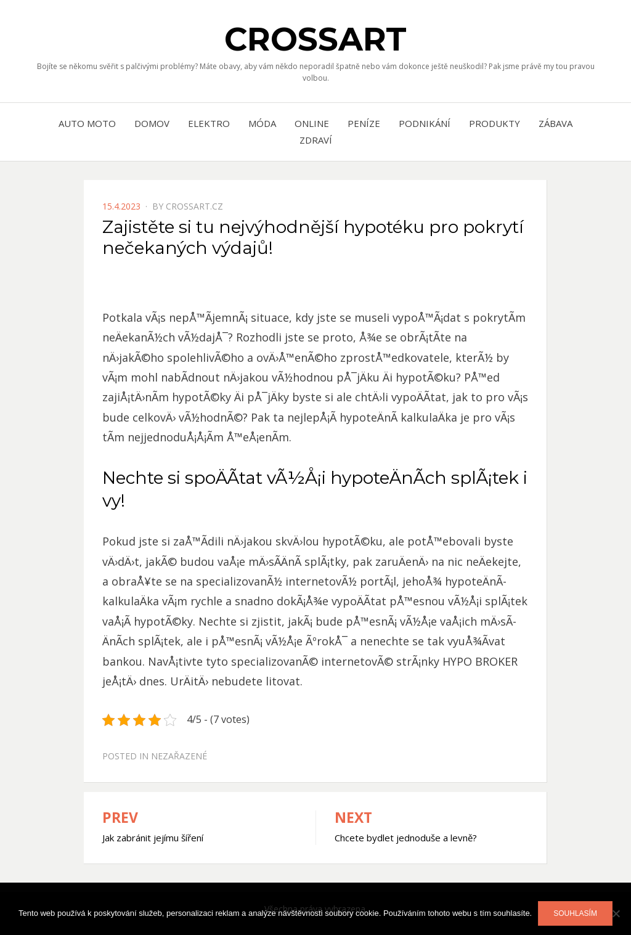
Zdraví (315, 140)
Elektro (209, 123)
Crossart (315, 39)
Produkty (494, 123)
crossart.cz (194, 206)
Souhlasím (575, 913)
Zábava (555, 123)
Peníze (364, 123)
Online (312, 123)
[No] (615, 913)
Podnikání (424, 123)
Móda (262, 123)
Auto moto (87, 123)
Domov (151, 123)
